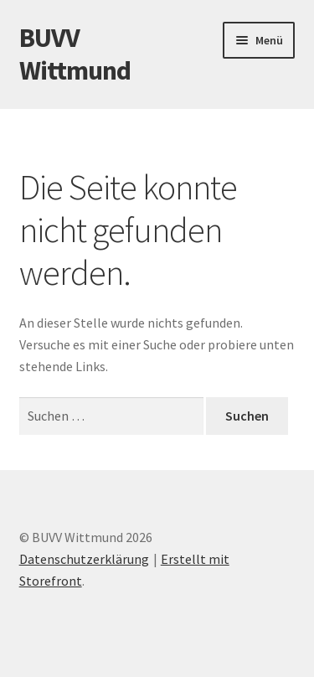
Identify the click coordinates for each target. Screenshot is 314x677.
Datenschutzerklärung (84, 558)
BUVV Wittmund (75, 54)
